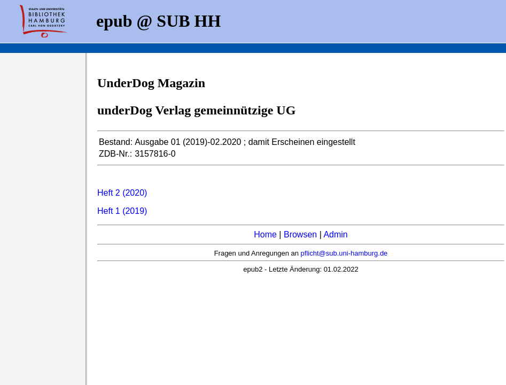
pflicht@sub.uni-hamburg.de (344, 253)
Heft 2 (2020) (122, 192)
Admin (335, 234)
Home (265, 234)
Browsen (300, 234)
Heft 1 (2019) (122, 210)
